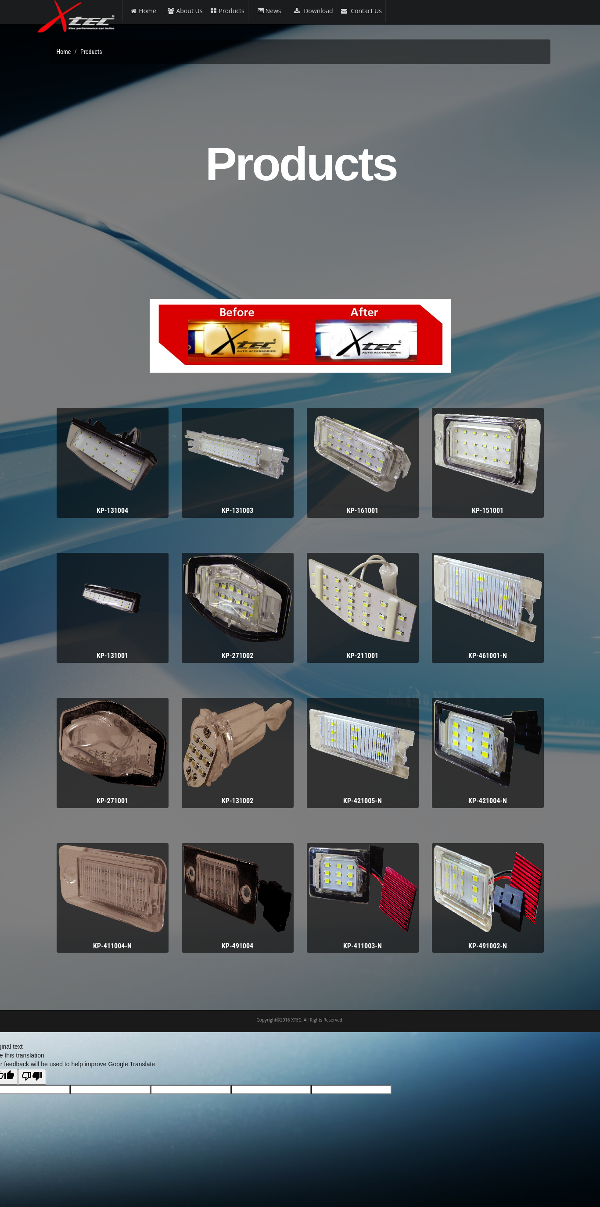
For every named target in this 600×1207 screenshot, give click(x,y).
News (269, 11)
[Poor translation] (32, 1077)
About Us (185, 11)
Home (143, 11)
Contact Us (361, 11)
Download (313, 11)
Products (227, 11)
